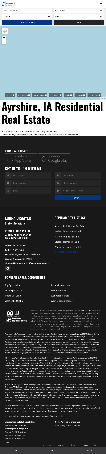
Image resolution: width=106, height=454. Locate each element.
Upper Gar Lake (13, 295)
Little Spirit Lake (13, 290)
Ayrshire (28, 360)
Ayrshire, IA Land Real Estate (15, 425)
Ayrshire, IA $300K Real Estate (15, 435)
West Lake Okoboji (14, 300)
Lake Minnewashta (60, 285)
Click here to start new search (64, 134)
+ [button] (4, 38)
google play (88, 395)
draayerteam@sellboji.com (22, 254)
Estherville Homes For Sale (68, 231)
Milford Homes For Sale (67, 236)
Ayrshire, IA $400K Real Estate (15, 438)
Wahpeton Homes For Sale (68, 247)
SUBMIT (78, 197)
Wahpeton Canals (60, 295)
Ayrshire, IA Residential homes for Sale (23, 334)
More (79, 22)
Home (42, 445)
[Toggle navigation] (102, 4)
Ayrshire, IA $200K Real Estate (15, 432)
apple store (9, 398)
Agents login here (66, 252)
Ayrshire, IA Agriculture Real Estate (67, 425)
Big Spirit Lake (12, 285)
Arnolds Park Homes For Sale (69, 226)
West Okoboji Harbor (61, 300)
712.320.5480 (14, 250)
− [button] (4, 42)
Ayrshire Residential (87, 376)
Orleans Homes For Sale (67, 241)
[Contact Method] (31, 190)
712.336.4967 (15, 245)
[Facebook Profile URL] (7, 268)
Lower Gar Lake (59, 290)
